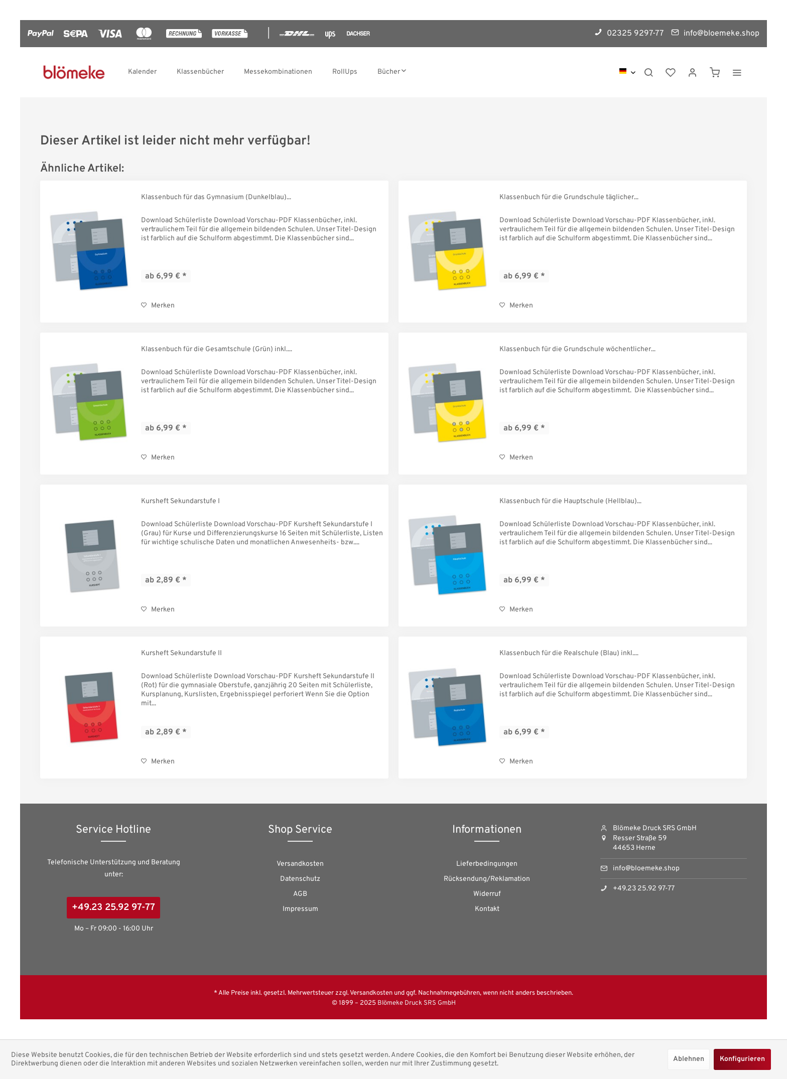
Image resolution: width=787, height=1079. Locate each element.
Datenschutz (300, 879)
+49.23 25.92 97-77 (113, 907)
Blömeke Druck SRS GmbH (416, 1003)
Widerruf (487, 894)
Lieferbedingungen (486, 864)
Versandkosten (300, 864)
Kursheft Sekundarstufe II (181, 653)
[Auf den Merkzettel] (158, 306)
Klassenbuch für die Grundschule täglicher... (568, 197)
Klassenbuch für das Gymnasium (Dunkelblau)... (216, 197)
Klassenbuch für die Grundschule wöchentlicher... (577, 349)
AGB (300, 894)
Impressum (300, 909)
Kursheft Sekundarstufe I (180, 501)
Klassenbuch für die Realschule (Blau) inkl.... (568, 653)
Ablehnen (688, 1059)
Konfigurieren (742, 1059)
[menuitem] (142, 72)
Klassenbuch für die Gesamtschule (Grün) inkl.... (216, 349)
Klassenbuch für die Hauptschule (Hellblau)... (570, 501)
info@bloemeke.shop (646, 868)
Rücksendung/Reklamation (487, 879)
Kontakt (487, 909)
